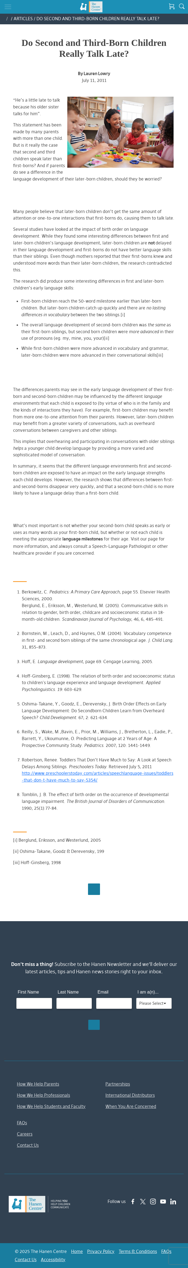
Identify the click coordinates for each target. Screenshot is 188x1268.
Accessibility (53, 1259)
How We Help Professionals (43, 1095)
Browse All (94, 889)
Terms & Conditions (138, 1251)
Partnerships (117, 1084)
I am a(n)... (148, 992)
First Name (28, 992)
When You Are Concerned (130, 1106)
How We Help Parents (38, 1084)
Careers (24, 1134)
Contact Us (28, 1145)
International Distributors (130, 1095)
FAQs (22, 1122)
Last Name (68, 992)
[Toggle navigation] (8, 6)
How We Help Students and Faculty (51, 1106)
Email (103, 992)
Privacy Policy (100, 1251)
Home (77, 1251)
